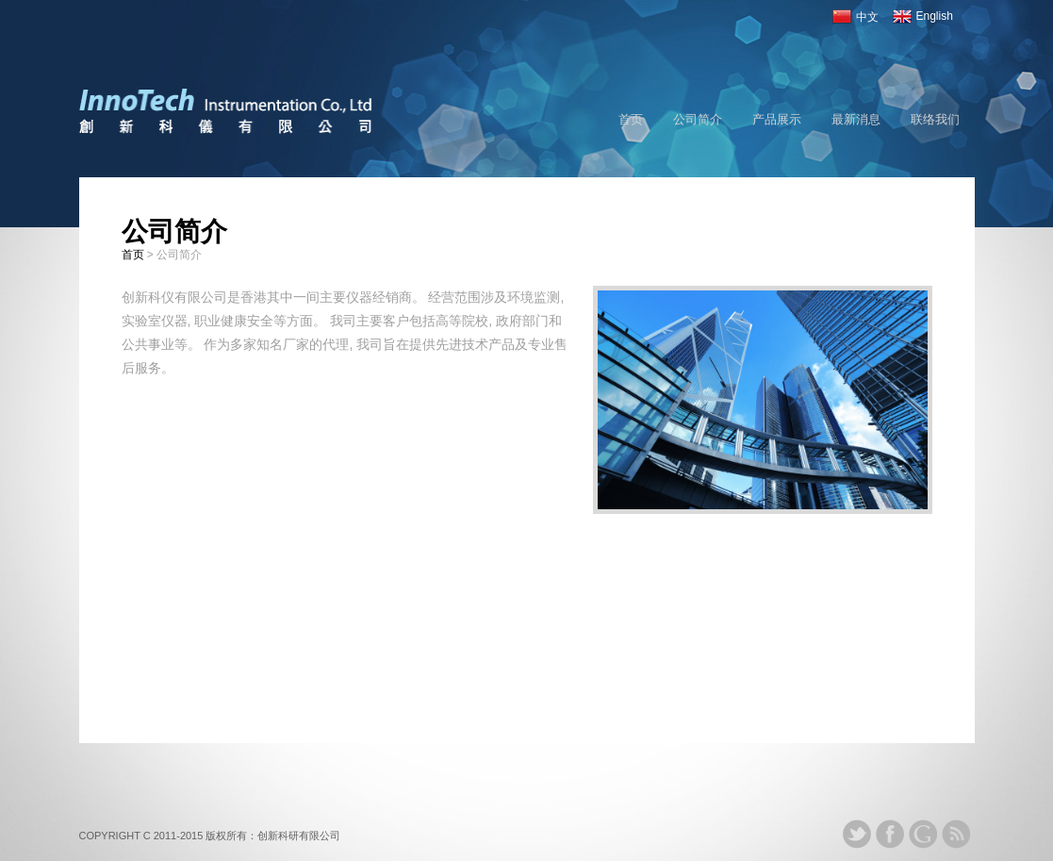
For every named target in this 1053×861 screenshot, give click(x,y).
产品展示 (776, 119)
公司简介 (697, 119)
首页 (630, 119)
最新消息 (855, 119)
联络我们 (935, 119)
